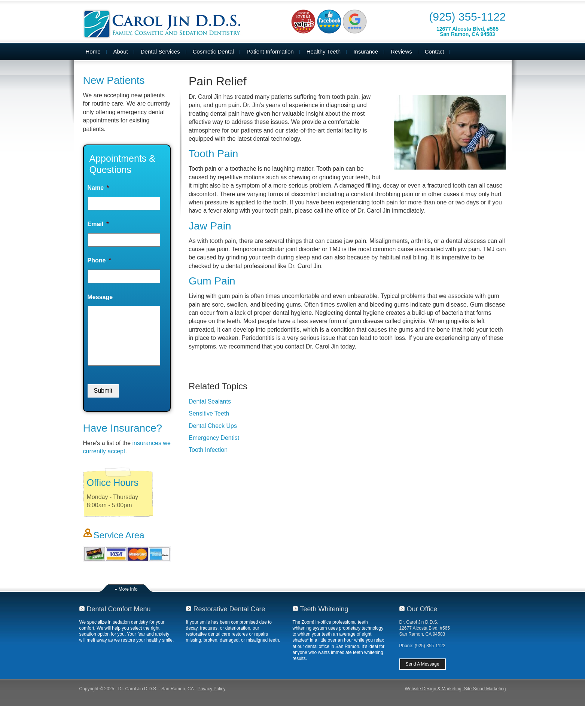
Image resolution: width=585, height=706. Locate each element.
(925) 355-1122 (467, 16)
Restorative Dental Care (229, 609)
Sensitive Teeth (209, 413)
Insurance (365, 51)
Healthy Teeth (324, 51)
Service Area (119, 535)
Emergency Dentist (214, 438)
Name (98, 188)
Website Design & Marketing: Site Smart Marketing (455, 688)
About (120, 51)
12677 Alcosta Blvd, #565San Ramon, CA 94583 (467, 31)
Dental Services (160, 51)
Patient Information (270, 51)
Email (98, 224)
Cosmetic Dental (213, 51)
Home (93, 51)
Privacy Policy (212, 688)
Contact (434, 51)
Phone (99, 260)
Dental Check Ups (213, 426)
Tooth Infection (208, 450)
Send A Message (422, 664)
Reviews (401, 51)
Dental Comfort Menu (119, 609)
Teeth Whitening (324, 609)
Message (100, 297)
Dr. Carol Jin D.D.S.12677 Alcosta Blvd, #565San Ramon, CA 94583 (424, 628)
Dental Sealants (210, 401)
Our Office (422, 609)
